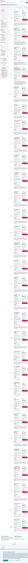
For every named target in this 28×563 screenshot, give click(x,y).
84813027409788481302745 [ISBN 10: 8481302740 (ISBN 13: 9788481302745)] (17, 144)
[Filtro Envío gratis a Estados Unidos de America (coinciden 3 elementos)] (4, 60)
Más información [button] (3, 77)
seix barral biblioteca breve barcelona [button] (8, 5)
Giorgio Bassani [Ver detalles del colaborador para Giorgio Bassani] (16, 337)
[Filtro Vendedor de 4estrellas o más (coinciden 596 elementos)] (4, 73)
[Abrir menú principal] (1, 2)
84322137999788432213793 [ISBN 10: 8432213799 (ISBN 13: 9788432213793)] (17, 16)
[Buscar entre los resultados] (17, 9)
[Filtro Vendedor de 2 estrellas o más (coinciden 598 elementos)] (4, 76)
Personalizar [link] (17, 560)
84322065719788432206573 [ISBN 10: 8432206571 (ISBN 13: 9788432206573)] (17, 35)
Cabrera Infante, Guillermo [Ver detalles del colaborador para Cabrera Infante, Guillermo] (17, 70)
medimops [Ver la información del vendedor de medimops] (17, 37)
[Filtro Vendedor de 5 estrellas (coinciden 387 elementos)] (4, 71)
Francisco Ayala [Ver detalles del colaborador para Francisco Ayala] (16, 229)
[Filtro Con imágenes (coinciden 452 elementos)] (3, 38)
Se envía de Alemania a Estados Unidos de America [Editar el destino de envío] (25, 33)
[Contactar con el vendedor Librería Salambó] (17, 535)
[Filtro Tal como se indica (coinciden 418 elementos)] (4, 26)
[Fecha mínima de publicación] (2, 43)
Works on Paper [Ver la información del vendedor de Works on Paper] (18, 18)
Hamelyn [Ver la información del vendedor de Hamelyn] (17, 146)
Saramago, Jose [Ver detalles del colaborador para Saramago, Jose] (16, 88)
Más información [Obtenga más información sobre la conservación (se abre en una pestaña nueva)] (3, 27)
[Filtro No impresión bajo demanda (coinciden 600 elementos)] (4, 40)
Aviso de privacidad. (13, 558)
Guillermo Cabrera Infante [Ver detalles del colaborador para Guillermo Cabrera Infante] (17, 456)
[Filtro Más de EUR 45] (3, 53)
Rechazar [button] (11, 560)
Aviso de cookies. (15, 557)
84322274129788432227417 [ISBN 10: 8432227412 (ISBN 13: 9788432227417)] (17, 180)
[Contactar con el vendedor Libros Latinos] (17, 483)
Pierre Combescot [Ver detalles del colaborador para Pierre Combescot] (16, 438)
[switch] (1, 59)
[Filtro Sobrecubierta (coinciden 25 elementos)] (3, 37)
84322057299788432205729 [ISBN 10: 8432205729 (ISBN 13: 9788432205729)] (17, 408)
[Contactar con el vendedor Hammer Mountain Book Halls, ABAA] (17, 365)
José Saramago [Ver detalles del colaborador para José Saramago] (16, 157)
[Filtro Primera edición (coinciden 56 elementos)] (3, 35)
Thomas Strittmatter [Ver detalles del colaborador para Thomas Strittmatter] (16, 211)
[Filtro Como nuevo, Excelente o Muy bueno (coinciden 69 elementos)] (4, 23)
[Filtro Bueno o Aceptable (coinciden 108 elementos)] (4, 24)
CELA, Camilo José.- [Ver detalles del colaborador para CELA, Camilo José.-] (17, 371)
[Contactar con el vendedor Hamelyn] (17, 149)
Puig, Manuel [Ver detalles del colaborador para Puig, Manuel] (16, 12)
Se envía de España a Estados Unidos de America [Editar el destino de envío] (25, 126)
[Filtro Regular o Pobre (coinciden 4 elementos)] (3, 25)
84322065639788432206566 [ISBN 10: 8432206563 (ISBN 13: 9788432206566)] (17, 217)
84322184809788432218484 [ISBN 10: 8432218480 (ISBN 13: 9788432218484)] (17, 54)
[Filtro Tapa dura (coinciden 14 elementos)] (3, 31)
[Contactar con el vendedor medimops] (17, 40)
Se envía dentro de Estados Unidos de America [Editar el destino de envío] (24, 16)
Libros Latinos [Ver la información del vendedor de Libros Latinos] (17, 479)
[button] (1, 7)
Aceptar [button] (6, 560)
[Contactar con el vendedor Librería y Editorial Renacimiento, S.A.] (17, 383)
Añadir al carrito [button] (25, 56)
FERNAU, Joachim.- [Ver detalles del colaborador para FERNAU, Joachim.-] (16, 404)
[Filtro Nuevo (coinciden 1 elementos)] (2, 21)
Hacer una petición (3, 546)
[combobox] (15, 2)
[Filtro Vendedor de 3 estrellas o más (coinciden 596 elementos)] (4, 74)
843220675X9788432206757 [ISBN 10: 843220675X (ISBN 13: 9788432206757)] (17, 199)
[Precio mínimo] (2, 56)
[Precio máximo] (5, 56)
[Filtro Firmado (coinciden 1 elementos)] (2, 36)
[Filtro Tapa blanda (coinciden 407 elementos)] (3, 32)
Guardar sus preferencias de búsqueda (19, 545)
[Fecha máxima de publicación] (5, 43)
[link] (26, 7)
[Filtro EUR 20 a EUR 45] (3, 52)
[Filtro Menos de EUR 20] (3, 51)
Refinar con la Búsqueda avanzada (18, 5)
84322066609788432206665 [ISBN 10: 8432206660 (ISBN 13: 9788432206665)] (17, 305)
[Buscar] (27, 2)
